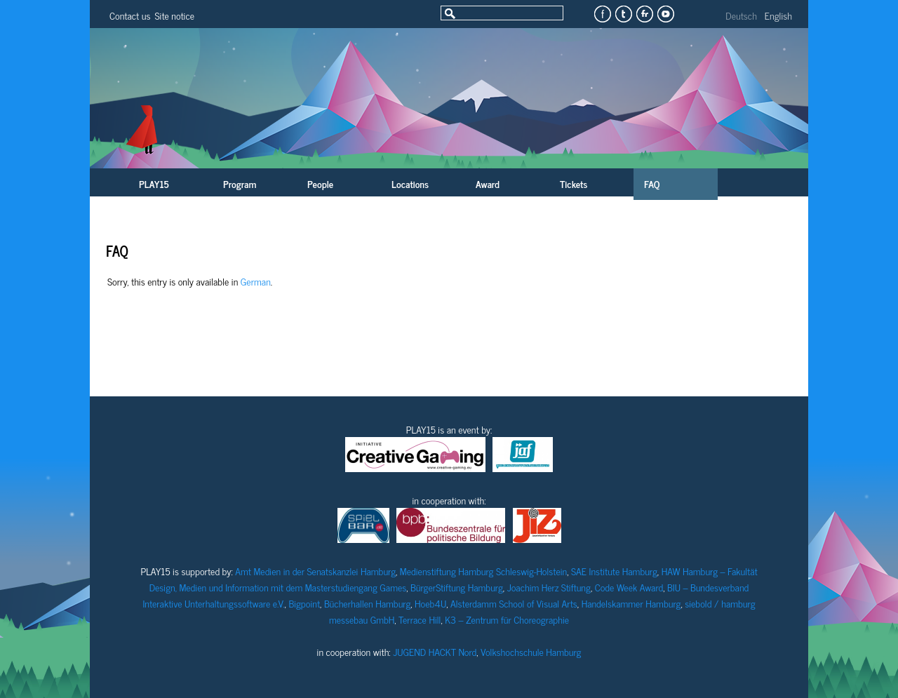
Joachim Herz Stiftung (549, 587)
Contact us (129, 15)
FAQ (651, 183)
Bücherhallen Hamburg (367, 603)
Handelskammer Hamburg (631, 603)
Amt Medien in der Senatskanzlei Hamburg (315, 571)
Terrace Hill (419, 619)
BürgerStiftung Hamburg (456, 587)
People (320, 183)
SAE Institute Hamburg (614, 571)
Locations (410, 183)
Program (239, 183)
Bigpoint (304, 603)
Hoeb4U (430, 603)
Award (488, 183)
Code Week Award (629, 587)
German (256, 281)
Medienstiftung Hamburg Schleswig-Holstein (483, 571)
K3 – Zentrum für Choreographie (507, 619)
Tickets (573, 183)
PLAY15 (154, 183)
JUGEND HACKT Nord (434, 651)
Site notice (174, 15)
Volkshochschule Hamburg (531, 651)
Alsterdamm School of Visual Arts (513, 603)
